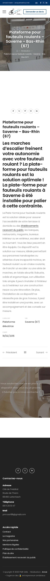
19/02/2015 (8, 335)
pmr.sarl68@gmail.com (14, 514)
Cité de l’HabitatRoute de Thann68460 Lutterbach (12, 493)
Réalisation (25, 51)
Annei (44, 572)
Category (6, 318)
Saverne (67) (32, 321)
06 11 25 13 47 (9, 505)
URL (26, 318)
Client (5, 332)
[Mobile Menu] (4, 12)
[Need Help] (36, 3)
